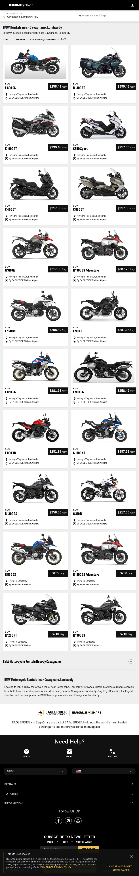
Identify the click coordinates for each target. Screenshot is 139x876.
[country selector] (35, 771)
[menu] (5, 5)
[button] (69, 661)
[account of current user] (132, 5)
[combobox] (37, 15)
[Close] (131, 856)
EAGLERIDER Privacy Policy (55, 867)
